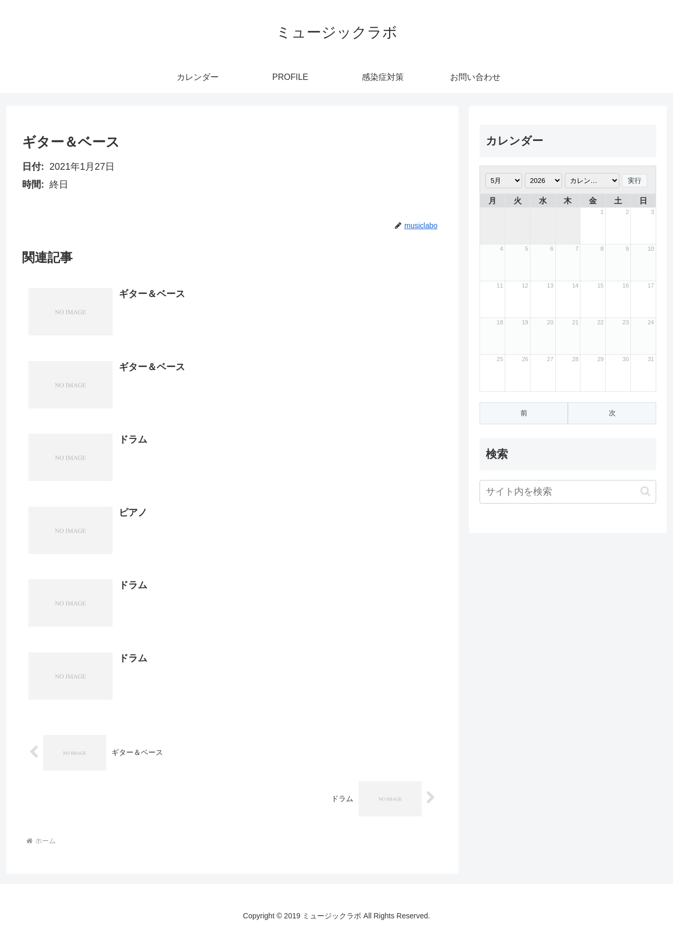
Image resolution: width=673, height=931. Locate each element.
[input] (568, 492)
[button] (645, 491)
